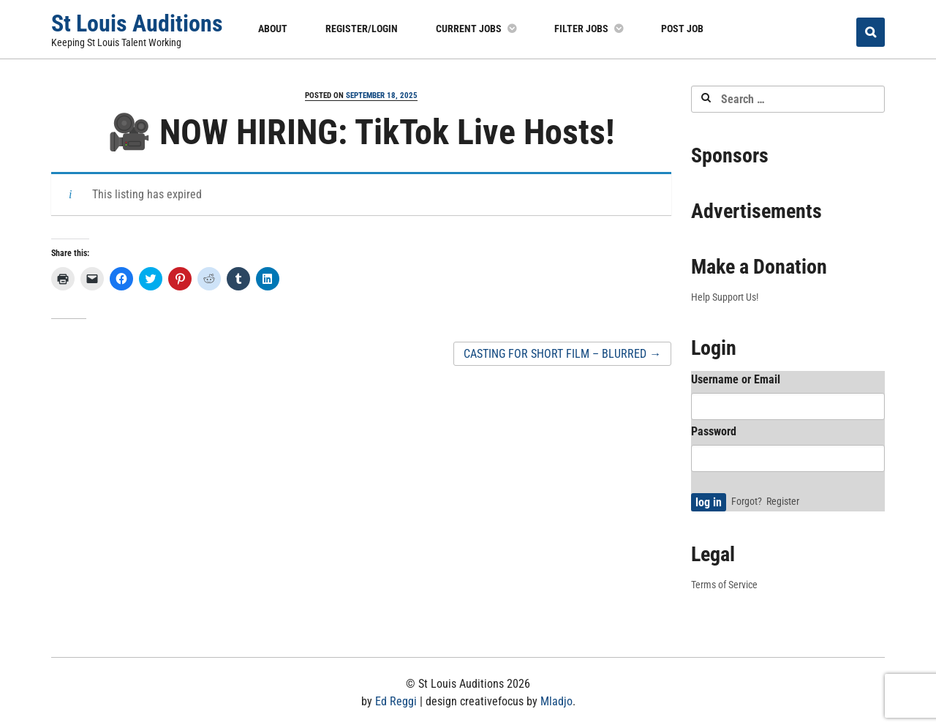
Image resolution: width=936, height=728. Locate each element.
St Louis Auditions (137, 23)
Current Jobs (469, 28)
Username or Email (735, 379)
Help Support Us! (724, 297)
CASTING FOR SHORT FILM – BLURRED (562, 354)
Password (713, 431)
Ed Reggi (396, 701)
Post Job (682, 28)
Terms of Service (724, 584)
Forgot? (746, 501)
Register (782, 501)
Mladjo (556, 701)
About (272, 28)
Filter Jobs (581, 28)
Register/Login (361, 28)
